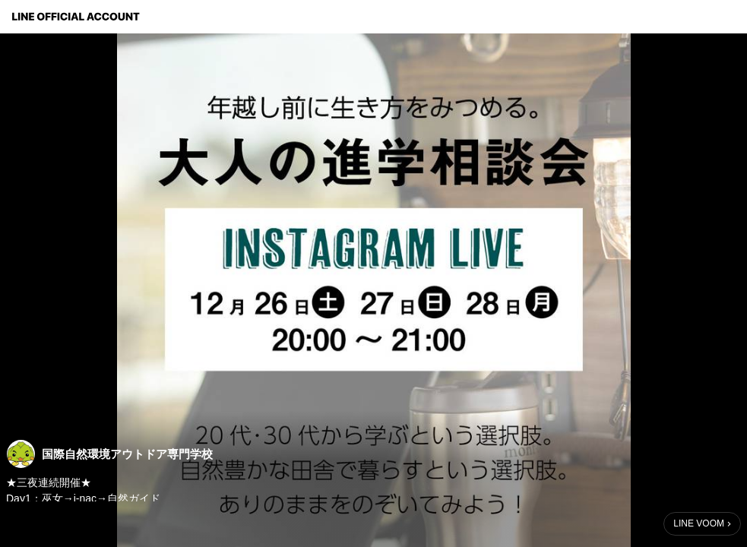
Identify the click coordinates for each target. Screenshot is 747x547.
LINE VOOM (698, 523)
